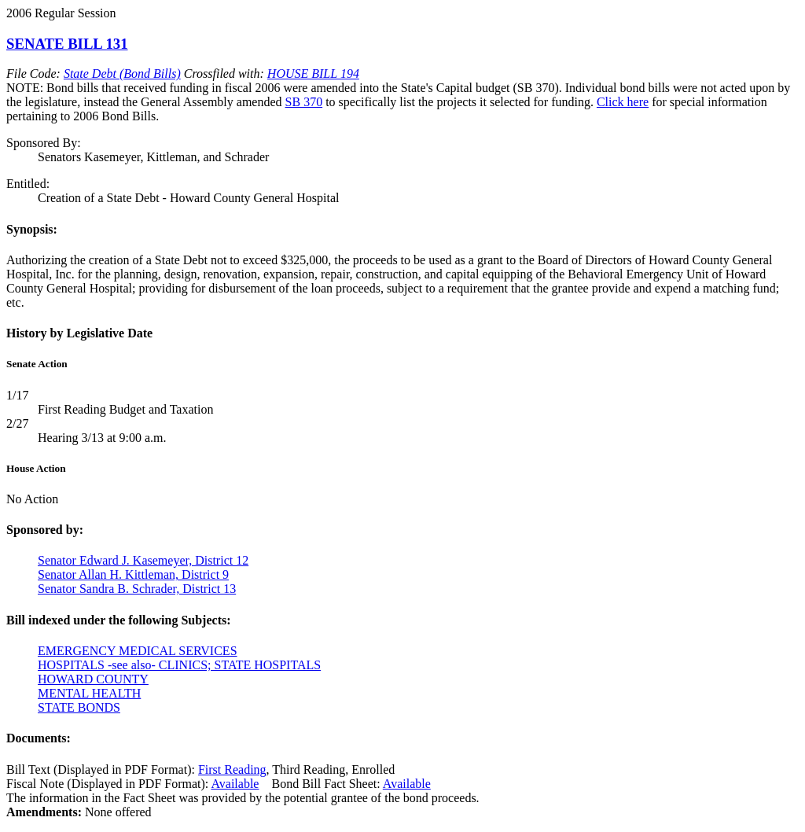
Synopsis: (31, 229)
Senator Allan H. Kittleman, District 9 (133, 574)
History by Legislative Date (79, 333)
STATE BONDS (79, 707)
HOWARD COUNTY (93, 679)
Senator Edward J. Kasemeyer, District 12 (143, 560)
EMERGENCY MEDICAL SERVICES (137, 650)
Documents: (38, 738)
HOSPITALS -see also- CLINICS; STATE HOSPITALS (179, 665)
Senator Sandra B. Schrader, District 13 (137, 588)
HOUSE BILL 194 (313, 73)
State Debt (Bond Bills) (122, 73)
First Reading (232, 769)
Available (235, 783)
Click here (623, 102)
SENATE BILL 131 (67, 43)
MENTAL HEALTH (89, 693)
